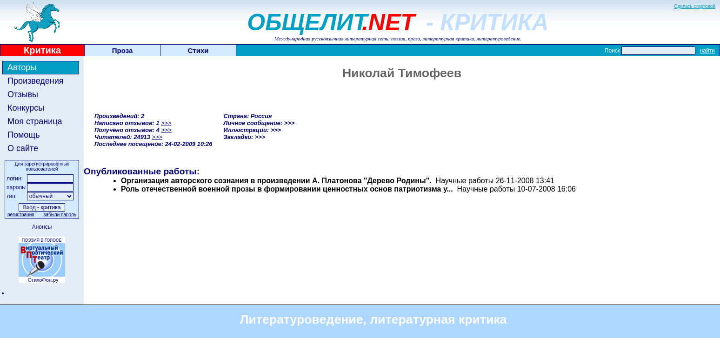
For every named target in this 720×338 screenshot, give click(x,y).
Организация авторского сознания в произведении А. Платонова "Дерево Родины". (276, 181)
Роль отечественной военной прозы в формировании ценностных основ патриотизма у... (287, 189)
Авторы (21, 67)
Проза (122, 50)
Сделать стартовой (694, 6)
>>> (166, 122)
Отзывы (22, 94)
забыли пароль (60, 214)
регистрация (20, 214)
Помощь (23, 134)
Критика (42, 50)
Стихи (198, 50)
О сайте (22, 148)
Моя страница (34, 121)
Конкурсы (25, 108)
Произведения (35, 81)
